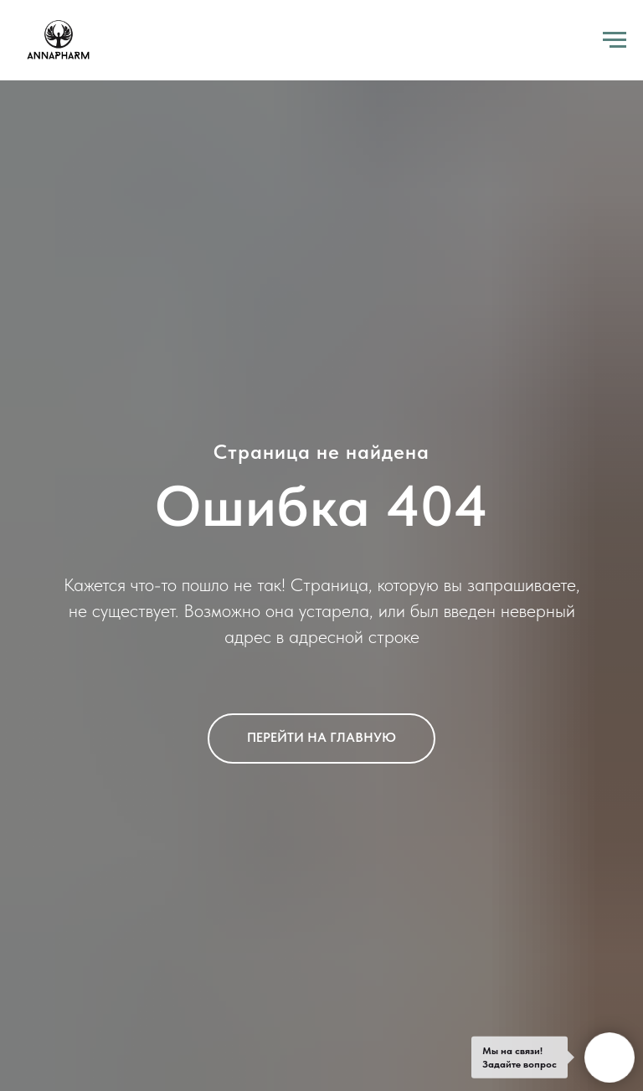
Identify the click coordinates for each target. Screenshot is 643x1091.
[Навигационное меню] (614, 40)
